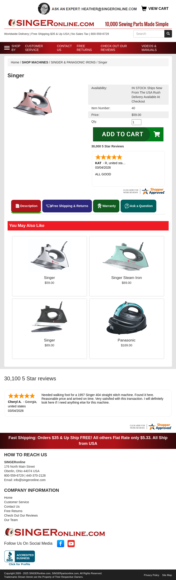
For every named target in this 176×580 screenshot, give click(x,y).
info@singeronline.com (30, 479)
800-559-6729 (14, 474)
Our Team (11, 519)
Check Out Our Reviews (114, 48)
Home (15, 62)
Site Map (167, 574)
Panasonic (126, 340)
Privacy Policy (151, 574)
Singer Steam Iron (126, 277)
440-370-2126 (36, 474)
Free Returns (84, 48)
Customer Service (34, 48)
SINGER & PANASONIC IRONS (73, 62)
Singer (49, 277)
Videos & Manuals (149, 48)
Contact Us (64, 48)
